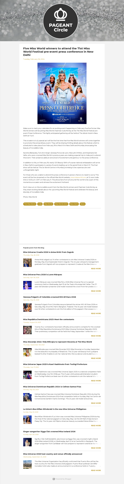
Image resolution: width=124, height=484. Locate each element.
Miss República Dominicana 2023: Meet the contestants (48, 319)
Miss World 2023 (61, 204)
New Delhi (74, 204)
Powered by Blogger (62, 479)
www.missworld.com (78, 177)
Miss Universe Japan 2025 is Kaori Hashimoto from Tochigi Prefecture (55, 364)
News (82, 204)
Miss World (48, 204)
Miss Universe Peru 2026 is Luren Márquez (42, 275)
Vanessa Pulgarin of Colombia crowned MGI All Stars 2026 (49, 297)
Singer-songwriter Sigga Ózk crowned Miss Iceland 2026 (49, 432)
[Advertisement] (62, 225)
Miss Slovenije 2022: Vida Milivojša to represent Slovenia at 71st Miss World (57, 342)
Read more (96, 269)
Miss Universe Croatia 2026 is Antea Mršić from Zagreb (48, 252)
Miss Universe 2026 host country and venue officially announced (52, 454)
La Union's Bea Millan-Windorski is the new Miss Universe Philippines (54, 409)
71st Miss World (30, 204)
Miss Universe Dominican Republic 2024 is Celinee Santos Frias (52, 387)
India (40, 204)
